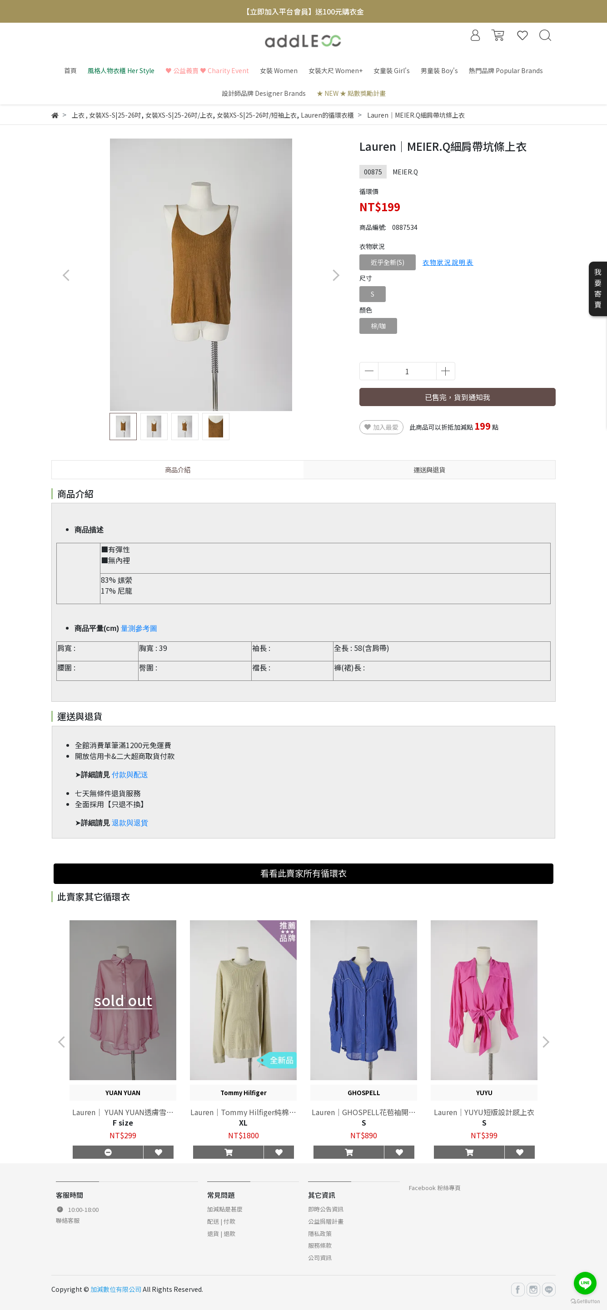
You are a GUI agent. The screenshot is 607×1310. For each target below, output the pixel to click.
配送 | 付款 (221, 1221)
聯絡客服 (68, 1220)
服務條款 (320, 1245)
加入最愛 (381, 427)
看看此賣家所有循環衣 (303, 873)
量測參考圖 (139, 628)
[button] (335, 275)
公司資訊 (320, 1257)
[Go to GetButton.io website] (585, 1301)
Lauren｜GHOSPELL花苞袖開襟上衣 (364, 1111)
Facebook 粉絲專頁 (435, 1187)
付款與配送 (130, 775)
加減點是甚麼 (225, 1209)
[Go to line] (585, 1283)
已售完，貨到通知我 (457, 397)
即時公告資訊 (325, 1209)
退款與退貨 (130, 823)
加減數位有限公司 (115, 1289)
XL (243, 1122)
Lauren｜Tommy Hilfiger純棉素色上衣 (243, 1111)
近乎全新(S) (387, 262)
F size (123, 1122)
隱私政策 (320, 1233)
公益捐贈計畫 (325, 1221)
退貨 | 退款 (221, 1233)
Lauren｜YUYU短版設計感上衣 (484, 1111)
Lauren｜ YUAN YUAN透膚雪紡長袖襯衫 (123, 1111)
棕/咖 (378, 325)
